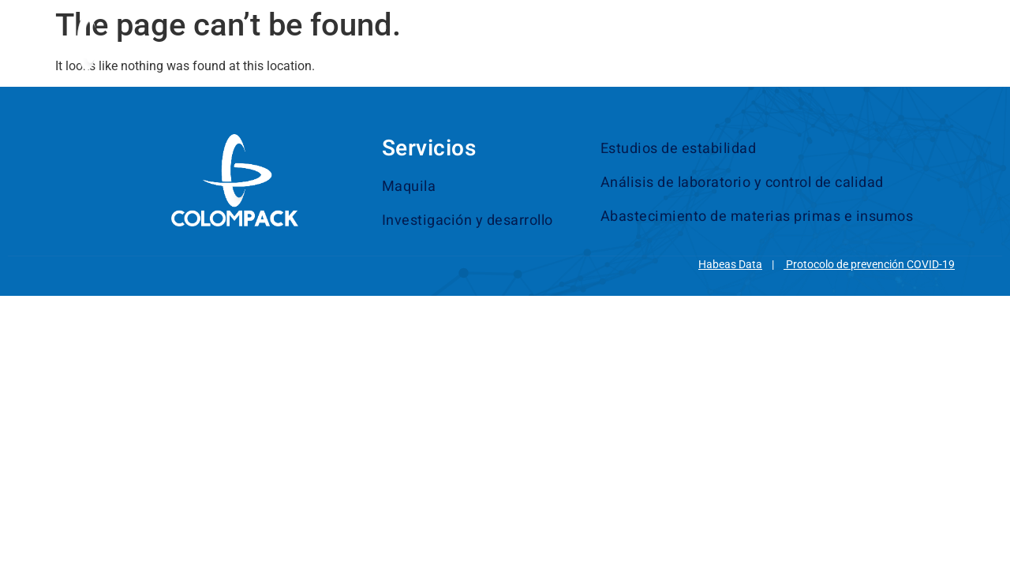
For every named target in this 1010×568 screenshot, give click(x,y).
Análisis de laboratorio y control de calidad (742, 182)
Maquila (409, 186)
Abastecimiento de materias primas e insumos (757, 216)
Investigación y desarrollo (467, 220)
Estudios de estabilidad (678, 148)
